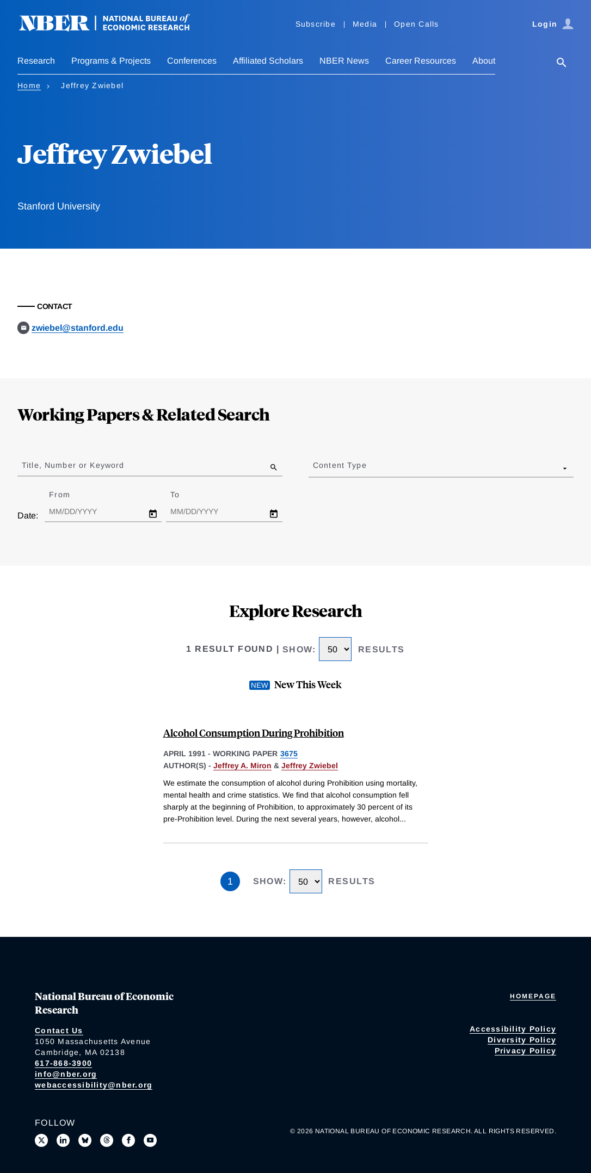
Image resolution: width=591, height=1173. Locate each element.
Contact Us (59, 1030)
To (184, 494)
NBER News (344, 60)
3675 (289, 753)
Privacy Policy (526, 1050)
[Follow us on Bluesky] (84, 1140)
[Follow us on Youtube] (150, 1140)
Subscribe (316, 24)
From (69, 494)
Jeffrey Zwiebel (309, 765)
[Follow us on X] (41, 1140)
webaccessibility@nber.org (93, 1085)
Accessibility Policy (513, 1028)
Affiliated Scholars (268, 60)
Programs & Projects (111, 60)
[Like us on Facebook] (128, 1140)
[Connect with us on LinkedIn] (63, 1140)
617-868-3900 (63, 1063)
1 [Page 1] (230, 881)
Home (29, 85)
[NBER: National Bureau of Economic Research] (113, 28)
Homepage (533, 996)
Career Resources (420, 60)
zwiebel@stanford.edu (78, 327)
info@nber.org (66, 1074)
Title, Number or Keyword (73, 465)
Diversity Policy (522, 1039)
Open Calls (416, 24)
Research (36, 60)
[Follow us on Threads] (106, 1140)
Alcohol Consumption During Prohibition (253, 732)
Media (365, 24)
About (483, 60)
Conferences (192, 60)
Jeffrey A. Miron (242, 765)
